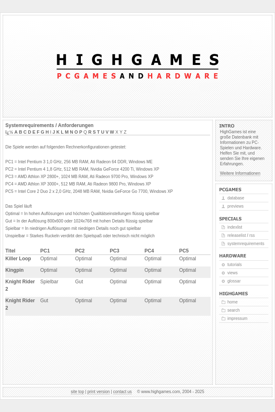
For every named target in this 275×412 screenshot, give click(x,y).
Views (232, 273)
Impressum (237, 318)
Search (233, 310)
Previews (235, 206)
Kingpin (14, 270)
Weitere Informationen (240, 173)
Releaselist (236, 235)
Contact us (122, 391)
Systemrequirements (245, 243)
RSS (251, 235)
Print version (98, 391)
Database (235, 198)
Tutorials (234, 264)
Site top (77, 391)
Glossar (234, 281)
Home (232, 302)
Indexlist (234, 227)
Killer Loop (18, 259)
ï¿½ (9, 132)
